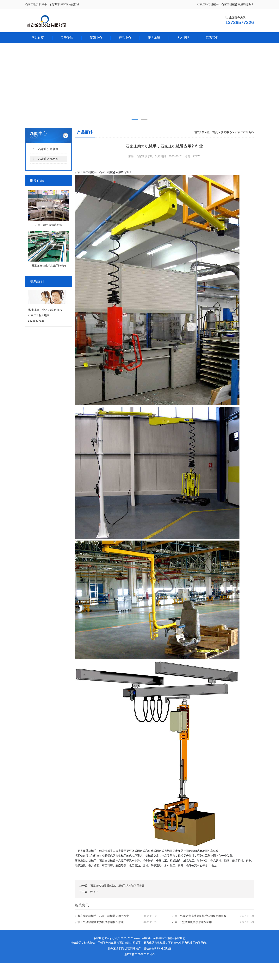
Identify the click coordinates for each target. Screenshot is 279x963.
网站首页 (38, 37)
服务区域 (113, 948)
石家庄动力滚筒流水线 (48, 224)
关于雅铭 (67, 37)
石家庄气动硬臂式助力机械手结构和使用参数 (117, 885)
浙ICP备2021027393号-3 (139, 954)
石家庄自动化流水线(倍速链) (48, 265)
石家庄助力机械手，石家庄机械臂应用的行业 (102, 915)
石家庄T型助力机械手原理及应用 (192, 922)
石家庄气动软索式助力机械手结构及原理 (99, 922)
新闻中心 (96, 37)
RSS (157, 948)
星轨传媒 (149, 948)
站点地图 (166, 948)
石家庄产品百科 (48, 159)
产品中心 (125, 37)
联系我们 (212, 37)
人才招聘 (183, 37)
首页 (215, 132)
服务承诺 (154, 37)
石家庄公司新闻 (48, 149)
